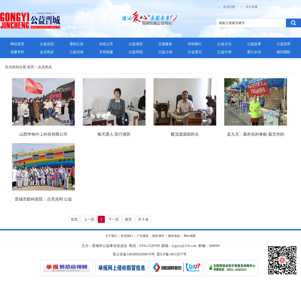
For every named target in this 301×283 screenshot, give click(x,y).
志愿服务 (165, 44)
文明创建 (106, 52)
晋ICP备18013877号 (172, 254)
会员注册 (229, 7)
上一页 (89, 219)
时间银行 (195, 44)
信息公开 (106, 44)
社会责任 (195, 52)
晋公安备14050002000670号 (134, 254)
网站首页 (17, 44)
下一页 (113, 219)
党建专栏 (17, 52)
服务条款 (174, 236)
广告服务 (143, 236)
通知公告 (76, 44)
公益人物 (165, 52)
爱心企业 (254, 52)
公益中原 (224, 52)
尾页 (128, 219)
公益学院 (136, 52)
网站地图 (190, 236)
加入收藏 (252, 7)
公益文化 (224, 44)
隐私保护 (158, 236)
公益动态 (47, 44)
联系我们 (127, 236)
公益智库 (284, 44)
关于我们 (111, 236)
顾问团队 (284, 52)
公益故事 (254, 44)
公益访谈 (76, 52)
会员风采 (47, 52)
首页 (30, 67)
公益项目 (136, 44)
